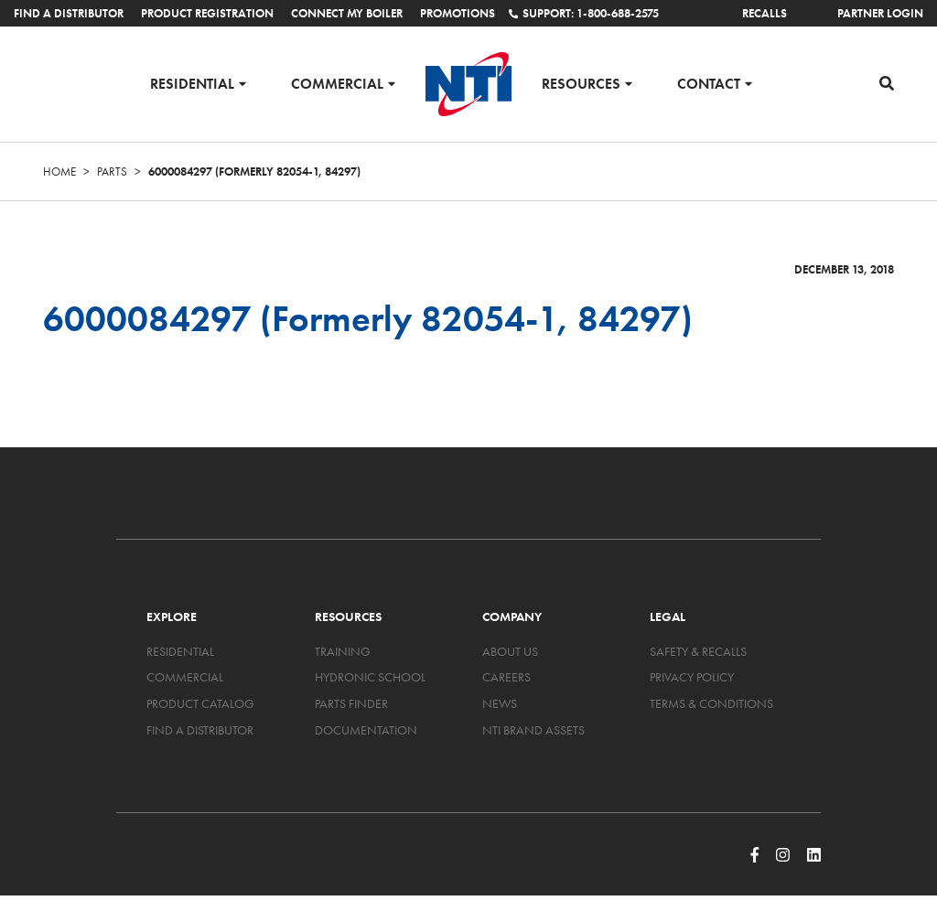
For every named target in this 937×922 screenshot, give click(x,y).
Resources (581, 82)
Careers (506, 677)
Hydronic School (370, 677)
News (499, 703)
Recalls (764, 13)
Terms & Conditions (711, 703)
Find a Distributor (69, 13)
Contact (708, 82)
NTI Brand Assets (533, 730)
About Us (510, 651)
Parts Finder (351, 703)
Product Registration (207, 13)
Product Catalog (200, 703)
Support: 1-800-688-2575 (584, 13)
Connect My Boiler (347, 13)
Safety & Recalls (698, 651)
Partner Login (880, 13)
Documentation (366, 730)
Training (343, 651)
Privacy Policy (692, 677)
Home (59, 171)
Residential (192, 82)
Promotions (457, 13)
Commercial (337, 82)
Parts (112, 171)
